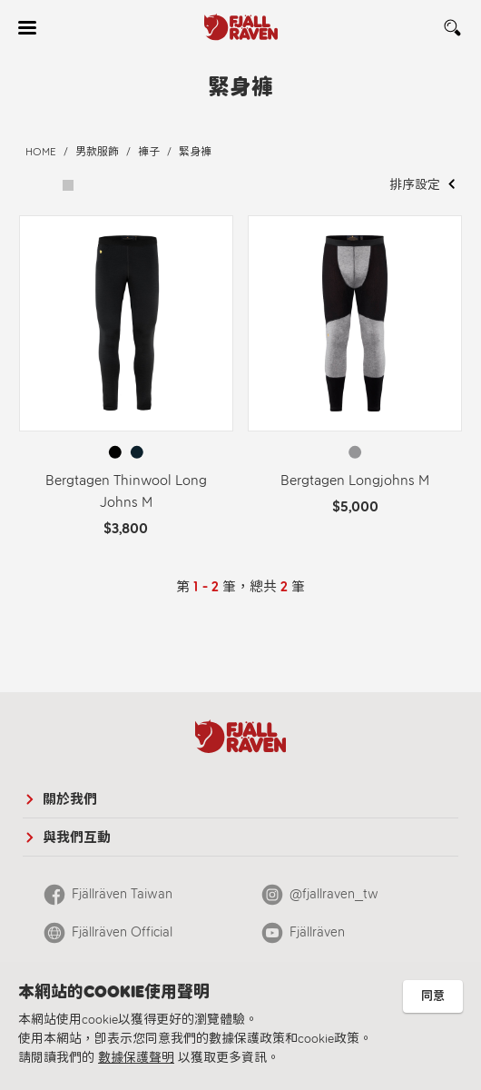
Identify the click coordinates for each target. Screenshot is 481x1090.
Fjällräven (317, 932)
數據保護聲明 (136, 1057)
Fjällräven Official (122, 932)
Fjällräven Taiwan (122, 894)
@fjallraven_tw (334, 894)
